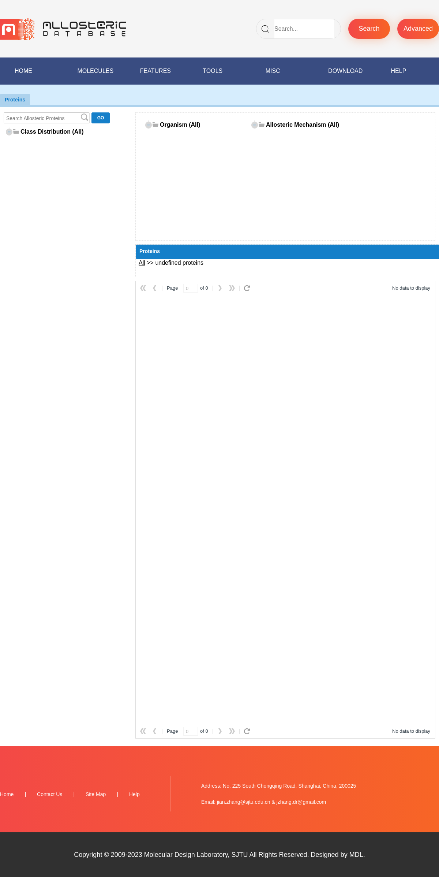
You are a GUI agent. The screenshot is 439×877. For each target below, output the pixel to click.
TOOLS (212, 71)
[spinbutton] (191, 288)
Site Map (96, 794)
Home (7, 794)
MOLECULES (95, 71)
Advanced (418, 28)
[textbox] (46, 118)
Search (369, 28)
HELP (398, 71)
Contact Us (49, 794)
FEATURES (155, 71)
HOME (23, 71)
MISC (273, 71)
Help (134, 794)
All (142, 263)
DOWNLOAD (345, 71)
